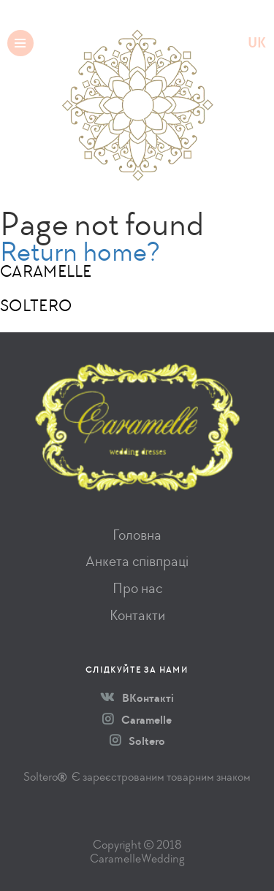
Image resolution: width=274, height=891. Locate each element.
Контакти (137, 615)
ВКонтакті (137, 698)
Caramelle (137, 720)
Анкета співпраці (137, 561)
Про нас (137, 588)
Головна (137, 535)
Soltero (137, 741)
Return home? (80, 251)
